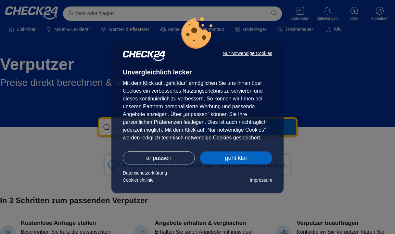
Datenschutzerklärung (145, 173)
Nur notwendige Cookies (247, 53)
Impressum (261, 180)
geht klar (236, 158)
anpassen (159, 158)
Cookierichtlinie (138, 180)
